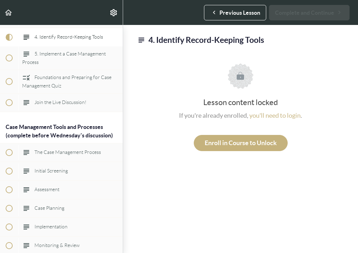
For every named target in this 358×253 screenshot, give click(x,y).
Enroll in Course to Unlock (241, 143)
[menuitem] (114, 12)
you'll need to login (275, 115)
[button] (9, 12)
